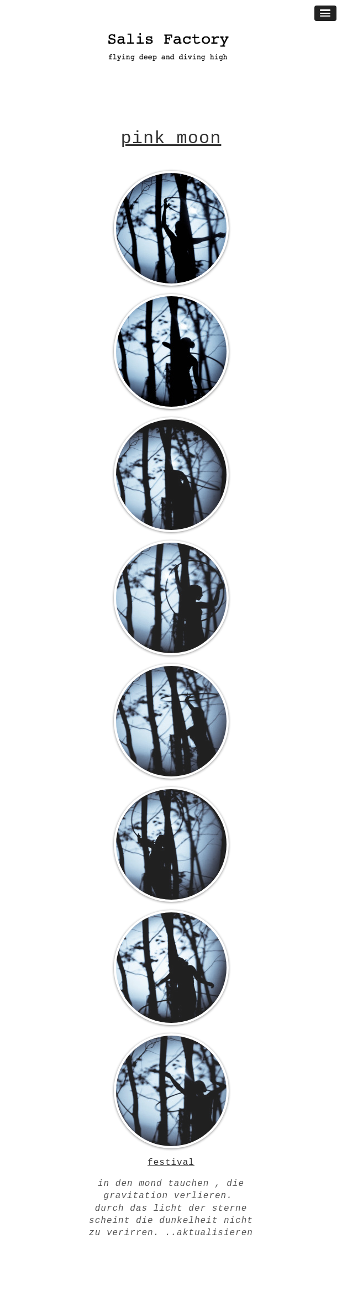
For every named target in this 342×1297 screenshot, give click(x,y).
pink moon (171, 138)
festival (171, 1163)
